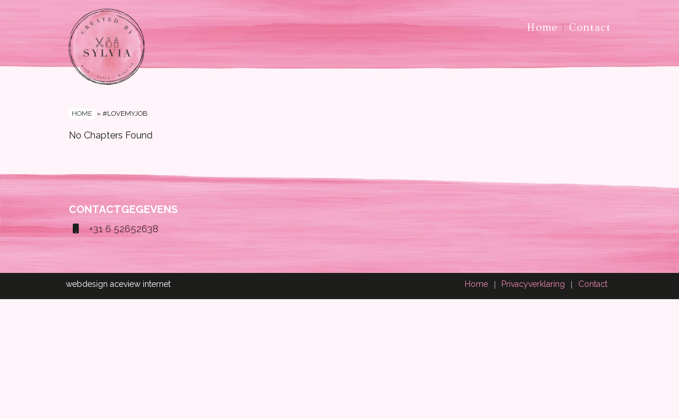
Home (541, 27)
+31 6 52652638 (113, 229)
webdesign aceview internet (118, 284)
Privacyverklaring (533, 284)
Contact (589, 27)
